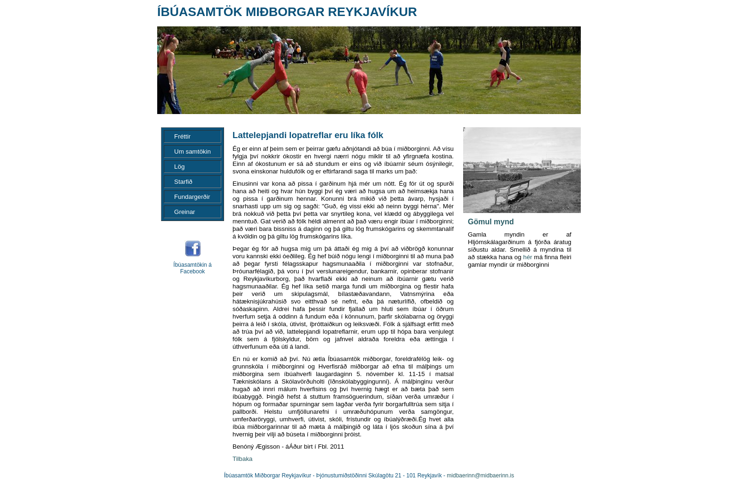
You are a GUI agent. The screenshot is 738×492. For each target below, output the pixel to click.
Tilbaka (242, 458)
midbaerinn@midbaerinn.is (480, 475)
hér (527, 257)
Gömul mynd (491, 222)
